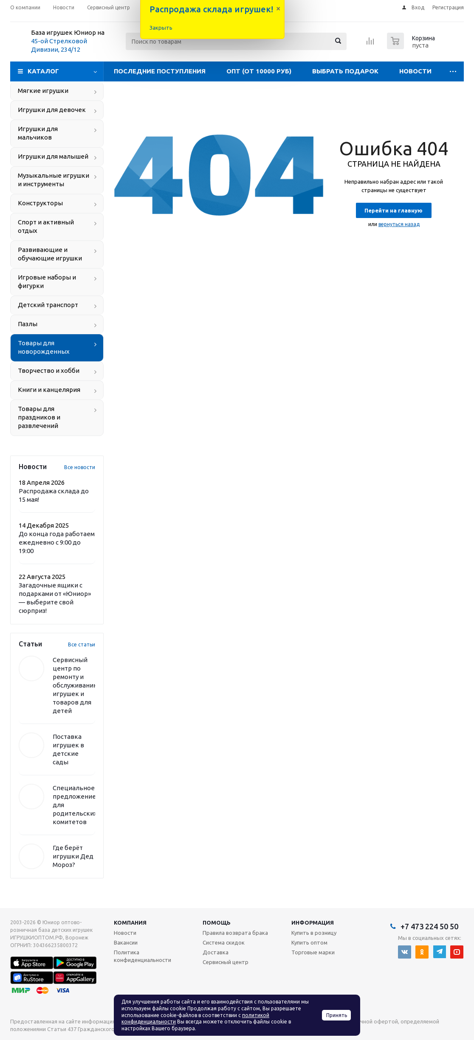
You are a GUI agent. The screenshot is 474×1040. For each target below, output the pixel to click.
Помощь (217, 922)
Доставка (216, 952)
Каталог (43, 71)
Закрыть (161, 28)
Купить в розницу (313, 933)
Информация (312, 922)
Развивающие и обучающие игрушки (50, 254)
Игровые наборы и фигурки (47, 281)
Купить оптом (309, 942)
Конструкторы (40, 203)
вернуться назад (399, 224)
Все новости (79, 467)
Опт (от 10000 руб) (258, 71)
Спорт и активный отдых (46, 226)
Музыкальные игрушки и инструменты (53, 179)
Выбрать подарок (345, 71)
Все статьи (81, 644)
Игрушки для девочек (52, 109)
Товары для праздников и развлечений (39, 417)
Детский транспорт (48, 304)
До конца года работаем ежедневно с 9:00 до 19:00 (57, 542)
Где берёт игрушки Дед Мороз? (73, 856)
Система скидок (224, 942)
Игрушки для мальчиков (38, 133)
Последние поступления (160, 71)
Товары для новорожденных (44, 347)
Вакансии (126, 942)
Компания (130, 922)
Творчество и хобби (48, 370)
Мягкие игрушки (43, 90)
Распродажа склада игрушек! (211, 9)
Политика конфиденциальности (142, 956)
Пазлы (27, 323)
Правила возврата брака (235, 933)
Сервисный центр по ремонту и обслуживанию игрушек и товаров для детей (76, 685)
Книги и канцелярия (49, 389)
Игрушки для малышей (53, 156)
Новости (415, 71)
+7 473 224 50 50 (429, 926)
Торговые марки (313, 952)
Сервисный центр (225, 962)
